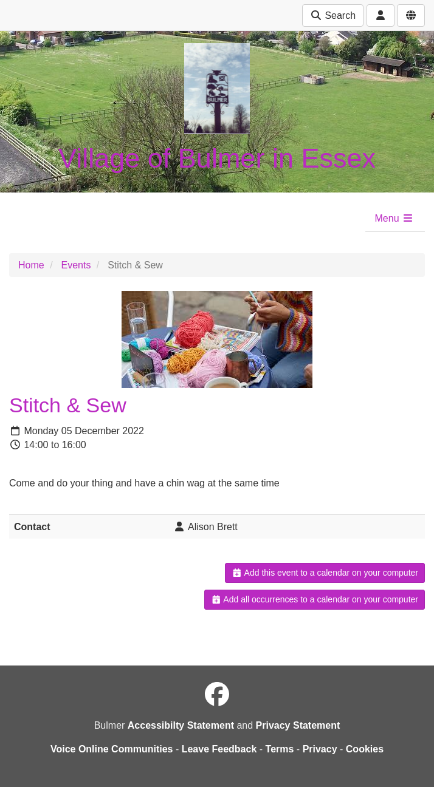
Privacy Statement (298, 725)
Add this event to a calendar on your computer (325, 572)
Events (76, 265)
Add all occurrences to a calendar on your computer (314, 599)
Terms (280, 749)
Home (31, 265)
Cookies (365, 749)
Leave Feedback (219, 749)
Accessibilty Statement (181, 725)
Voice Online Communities (111, 749)
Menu (394, 218)
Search (333, 15)
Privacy (320, 749)
